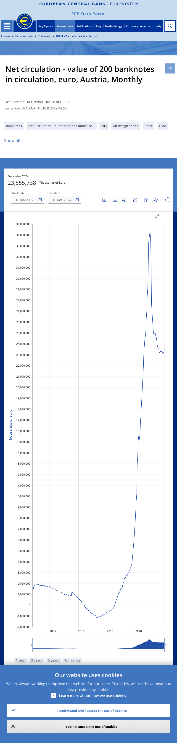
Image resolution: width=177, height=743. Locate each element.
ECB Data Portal (88, 13)
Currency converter (139, 26)
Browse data (64, 26)
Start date (18, 193)
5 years (53, 660)
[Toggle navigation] (7, 26)
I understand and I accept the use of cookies (92, 710)
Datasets (44, 36)
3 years (36, 660)
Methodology (113, 26)
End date (54, 193)
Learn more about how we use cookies (92, 695)
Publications (84, 26)
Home (5, 36)
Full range (72, 660)
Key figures (45, 26)
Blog (98, 26)
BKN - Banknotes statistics (76, 36)
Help (158, 26)
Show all (12, 140)
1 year (20, 660)
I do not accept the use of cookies (91, 727)
